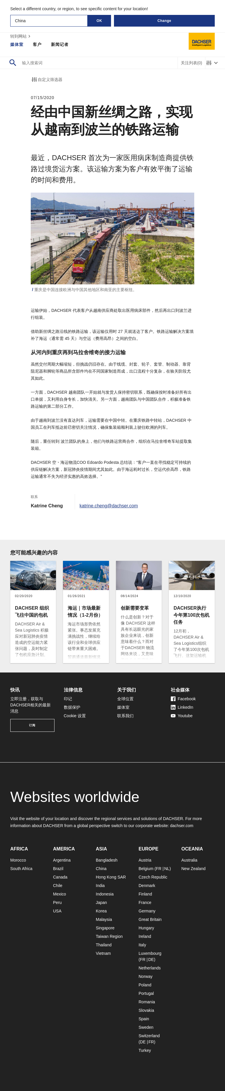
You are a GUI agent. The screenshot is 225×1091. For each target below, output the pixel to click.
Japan (101, 902)
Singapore (105, 928)
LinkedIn (182, 707)
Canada (60, 877)
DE (151, 959)
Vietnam (103, 953)
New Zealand (193, 868)
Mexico (59, 894)
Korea (101, 911)
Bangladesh (106, 860)
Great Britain (150, 919)
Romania (147, 1002)
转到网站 (21, 36)
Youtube (182, 715)
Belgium (146, 868)
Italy (142, 945)
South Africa (21, 868)
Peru (57, 902)
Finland (145, 894)
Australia (189, 860)
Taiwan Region (109, 936)
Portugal (146, 993)
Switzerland (149, 1035)
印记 (68, 698)
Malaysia (104, 919)
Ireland (145, 936)
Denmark (147, 885)
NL (166, 868)
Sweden (146, 1027)
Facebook (183, 698)
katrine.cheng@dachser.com (109, 505)
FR (158, 868)
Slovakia (146, 1010)
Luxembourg (150, 953)
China (101, 868)
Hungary (146, 928)
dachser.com (181, 825)
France (145, 902)
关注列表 (191, 63)
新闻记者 (60, 44)
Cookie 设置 (75, 715)
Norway (145, 976)
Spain (144, 1018)
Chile (57, 885)
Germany (147, 911)
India (100, 885)
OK (99, 21)
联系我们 (125, 715)
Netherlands (150, 968)
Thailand (104, 945)
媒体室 (16, 44)
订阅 (32, 725)
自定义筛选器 (46, 79)
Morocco (18, 860)
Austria (145, 860)
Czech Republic (153, 877)
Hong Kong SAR (111, 877)
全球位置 (125, 698)
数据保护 (72, 707)
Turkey (145, 1050)
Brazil (58, 868)
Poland (145, 985)
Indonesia (105, 894)
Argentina (62, 860)
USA (57, 911)
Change (164, 21)
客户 (37, 44)
